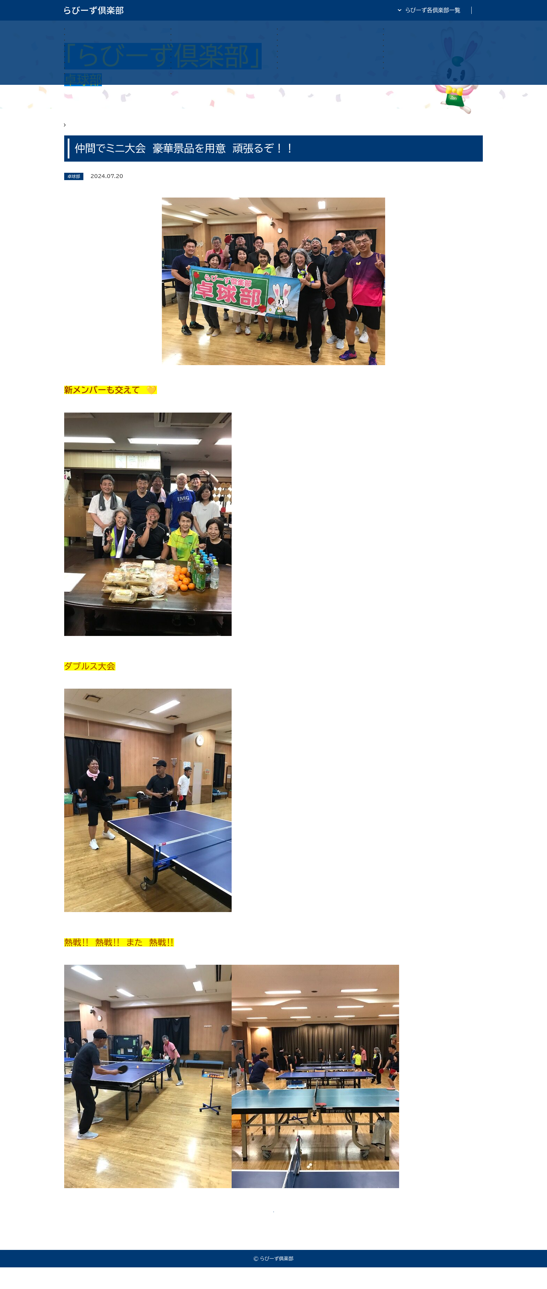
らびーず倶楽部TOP (292, 10)
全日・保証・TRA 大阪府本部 (448, 10)
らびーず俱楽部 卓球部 (118, 129)
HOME (73, 129)
